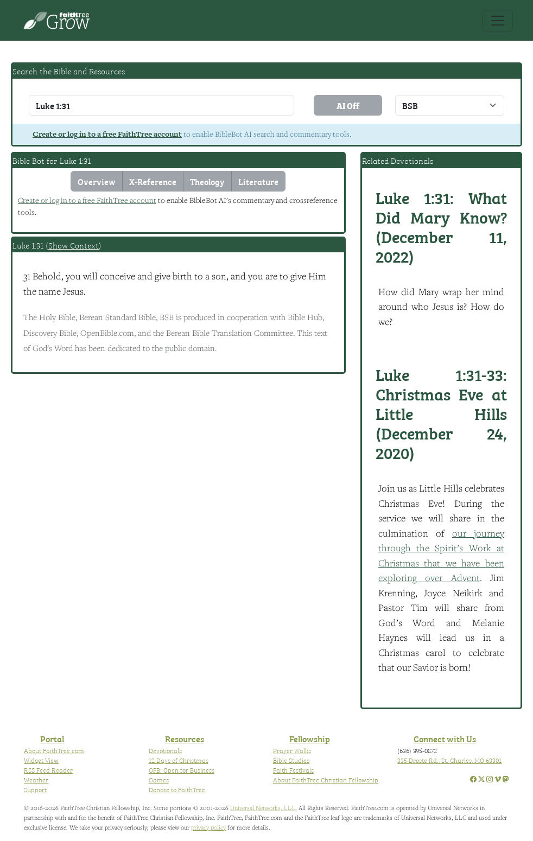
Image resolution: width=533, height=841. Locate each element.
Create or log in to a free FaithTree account (107, 134)
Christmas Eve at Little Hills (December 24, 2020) (441, 413)
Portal (52, 738)
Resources (184, 738)
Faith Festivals (293, 770)
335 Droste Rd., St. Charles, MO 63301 (449, 760)
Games (159, 780)
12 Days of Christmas (178, 760)
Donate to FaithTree (177, 789)
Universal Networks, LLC (262, 808)
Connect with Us (445, 738)
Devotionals (165, 750)
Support (35, 789)
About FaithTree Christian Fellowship (325, 780)
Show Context (73, 245)
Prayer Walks (292, 750)
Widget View (41, 760)
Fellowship (309, 738)
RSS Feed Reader (48, 770)
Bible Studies (291, 760)
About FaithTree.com (54, 750)
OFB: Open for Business (181, 770)
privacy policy (208, 827)
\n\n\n (449, 105)
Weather (36, 780)
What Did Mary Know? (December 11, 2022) (441, 226)
